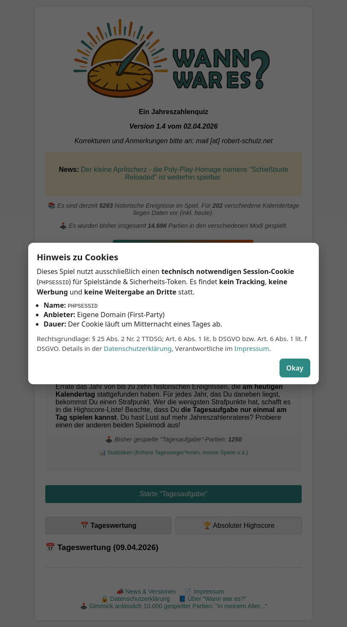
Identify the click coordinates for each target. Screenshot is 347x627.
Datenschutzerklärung (138, 348)
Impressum (251, 348)
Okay (294, 368)
